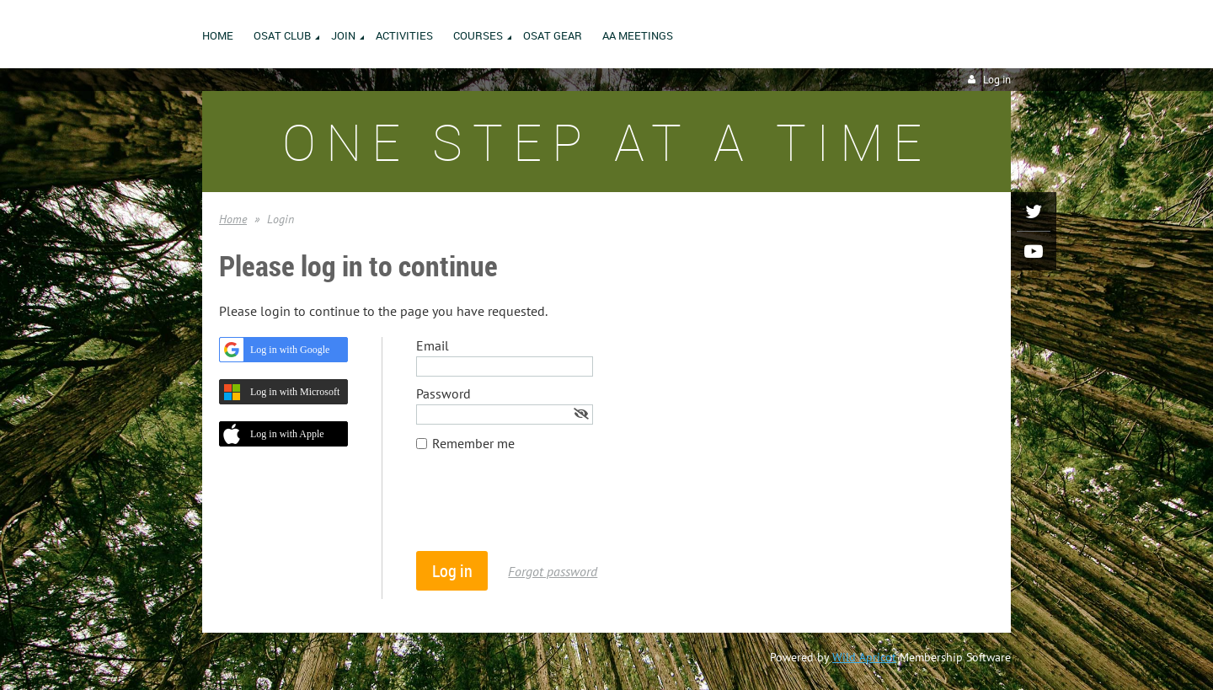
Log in (997, 79)
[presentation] (544, 510)
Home (233, 219)
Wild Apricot (864, 657)
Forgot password (552, 571)
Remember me (473, 443)
